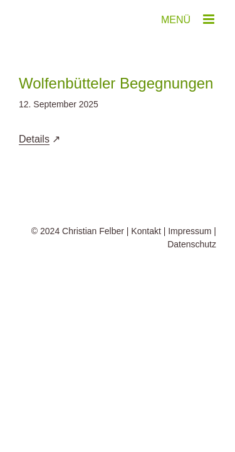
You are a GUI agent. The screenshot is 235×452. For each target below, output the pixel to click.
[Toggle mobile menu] (209, 19)
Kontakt (145, 262)
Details (34, 139)
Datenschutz (191, 276)
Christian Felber (93, 262)
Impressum (189, 262)
